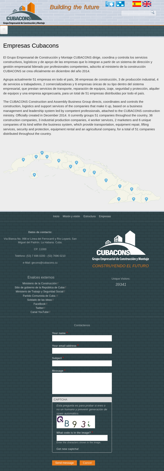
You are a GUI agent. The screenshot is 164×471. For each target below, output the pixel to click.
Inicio (56, 216)
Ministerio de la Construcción (41, 283)
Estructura (89, 216)
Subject (57, 358)
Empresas (105, 216)
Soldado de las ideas (41, 299)
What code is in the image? (74, 432)
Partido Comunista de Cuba (41, 295)
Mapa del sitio (121, 4)
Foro (110, 4)
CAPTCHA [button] (60, 399)
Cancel (87, 462)
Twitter (41, 308)
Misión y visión (71, 216)
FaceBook (41, 303)
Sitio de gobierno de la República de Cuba (41, 287)
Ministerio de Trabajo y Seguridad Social (41, 291)
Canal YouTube (41, 312)
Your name (59, 333)
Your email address (64, 345)
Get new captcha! (68, 448)
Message (57, 370)
